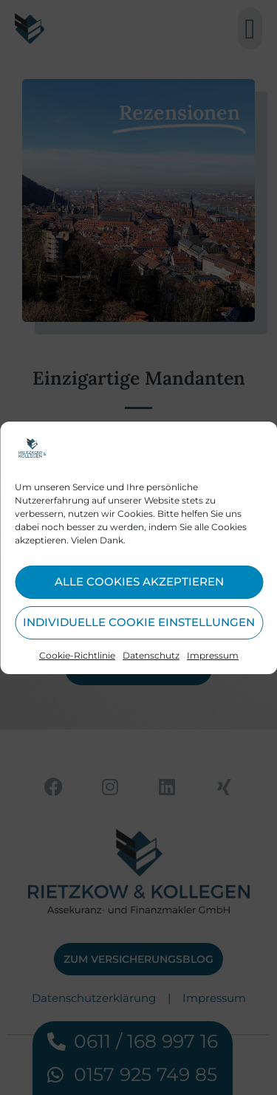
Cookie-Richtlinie (77, 655)
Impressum (213, 655)
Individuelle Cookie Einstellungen (139, 622)
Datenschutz (151, 655)
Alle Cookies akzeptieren (139, 581)
